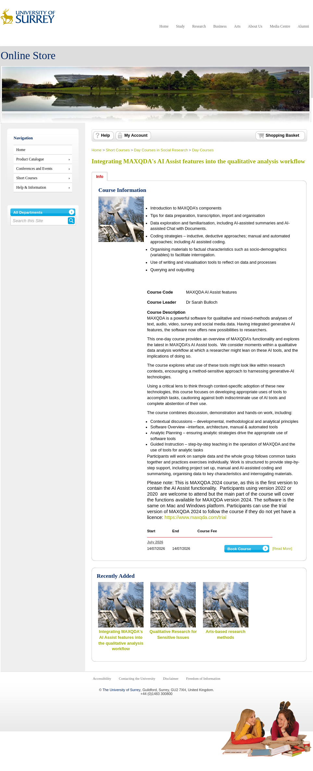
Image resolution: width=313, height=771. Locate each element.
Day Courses (203, 150)
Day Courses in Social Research (161, 150)
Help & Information (31, 187)
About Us (255, 26)
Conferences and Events (34, 169)
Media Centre (280, 26)
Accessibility (102, 678)
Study (180, 26)
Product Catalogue (30, 159)
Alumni (303, 26)
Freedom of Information (203, 678)
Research (199, 26)
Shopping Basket (282, 135)
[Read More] (282, 548)
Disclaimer (171, 678)
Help (105, 135)
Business (220, 26)
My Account (135, 135)
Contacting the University (137, 678)
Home (164, 26)
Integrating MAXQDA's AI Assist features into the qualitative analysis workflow (198, 161)
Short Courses (26, 178)
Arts (237, 26)
